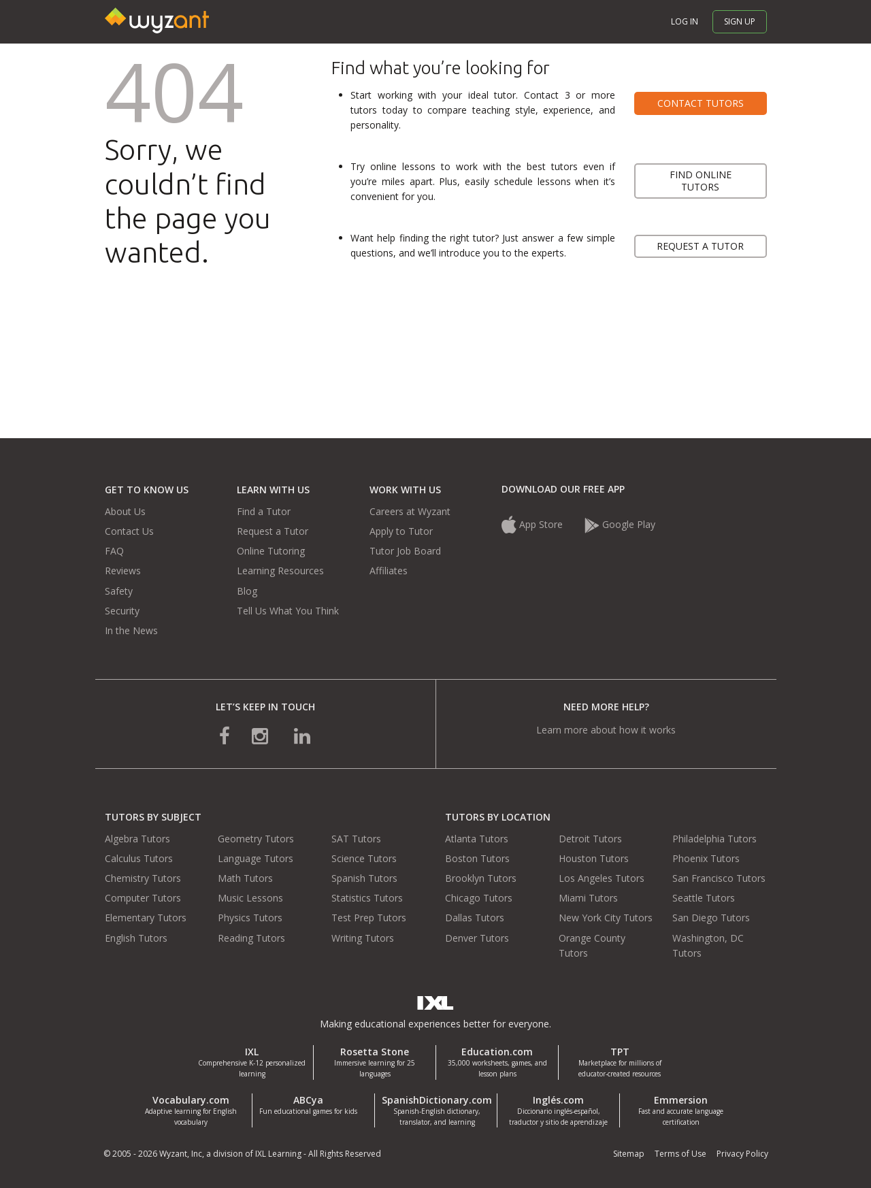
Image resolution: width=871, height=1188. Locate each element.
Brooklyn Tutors (480, 878)
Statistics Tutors (367, 897)
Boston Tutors (477, 858)
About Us (125, 511)
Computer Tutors (143, 897)
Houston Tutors (594, 858)
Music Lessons (250, 897)
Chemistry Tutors (143, 878)
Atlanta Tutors (476, 838)
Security (122, 610)
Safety (119, 590)
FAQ (114, 550)
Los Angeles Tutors (601, 878)
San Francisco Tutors (719, 878)
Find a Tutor (264, 511)
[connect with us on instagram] (261, 735)
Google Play (620, 524)
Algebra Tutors (137, 838)
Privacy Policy (742, 1153)
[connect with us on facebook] (224, 735)
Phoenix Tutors (706, 858)
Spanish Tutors (364, 878)
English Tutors (136, 937)
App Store (533, 524)
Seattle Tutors (703, 897)
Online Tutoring (271, 550)
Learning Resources (280, 570)
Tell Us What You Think (288, 610)
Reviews (123, 570)
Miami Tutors (588, 897)
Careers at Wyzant (409, 511)
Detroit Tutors (590, 838)
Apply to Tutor (401, 531)
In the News (131, 630)
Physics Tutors (250, 917)
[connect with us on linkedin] (302, 735)
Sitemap (628, 1153)
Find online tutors (701, 180)
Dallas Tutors (474, 917)
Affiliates (388, 570)
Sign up (739, 21)
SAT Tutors (356, 838)
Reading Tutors (251, 937)
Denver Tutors (477, 937)
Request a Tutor (272, 531)
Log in (684, 21)
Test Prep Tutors (368, 917)
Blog (247, 590)
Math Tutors (245, 878)
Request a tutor (700, 246)
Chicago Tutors (478, 897)
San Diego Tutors (711, 917)
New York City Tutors (606, 917)
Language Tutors (255, 858)
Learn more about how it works (606, 729)
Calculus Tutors (139, 858)
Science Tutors (364, 858)
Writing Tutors (362, 937)
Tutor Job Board (405, 550)
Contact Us (129, 531)
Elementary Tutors (145, 917)
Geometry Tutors (256, 838)
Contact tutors (700, 103)
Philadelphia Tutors (714, 838)
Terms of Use (680, 1153)
